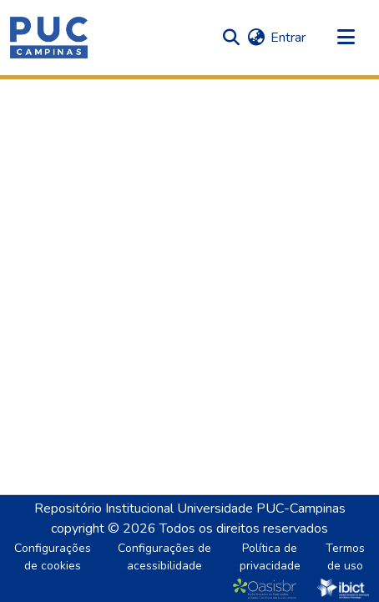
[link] (268, 589)
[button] (49, 37)
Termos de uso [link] (345, 557)
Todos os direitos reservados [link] (243, 528)
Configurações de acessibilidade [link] (164, 557)
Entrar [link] (288, 37)
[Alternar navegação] (345, 37)
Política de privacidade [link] (270, 557)
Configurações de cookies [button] (52, 557)
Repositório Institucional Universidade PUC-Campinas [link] (190, 508)
